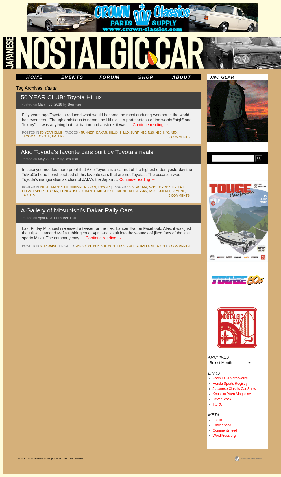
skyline (178, 191)
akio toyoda (159, 187)
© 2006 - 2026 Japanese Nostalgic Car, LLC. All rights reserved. (51, 458)
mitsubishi (73, 187)
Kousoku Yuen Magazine (232, 394)
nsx (152, 191)
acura (141, 187)
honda (65, 191)
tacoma (28, 136)
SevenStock (222, 399)
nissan (90, 187)
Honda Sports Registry (230, 383)
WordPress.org (224, 436)
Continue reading (151, 124)
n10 (143, 132)
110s (130, 187)
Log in (217, 420)
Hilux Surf (129, 132)
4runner (86, 132)
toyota (43, 136)
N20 (151, 132)
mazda (56, 187)
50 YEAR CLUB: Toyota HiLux (61, 97)
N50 (174, 132)
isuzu (44, 187)
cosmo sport (33, 191)
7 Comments (179, 246)
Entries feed (222, 425)
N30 (158, 132)
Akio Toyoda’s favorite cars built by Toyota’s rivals (87, 151)
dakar (101, 132)
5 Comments (179, 195)
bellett (179, 187)
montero (125, 191)
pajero (163, 191)
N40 (166, 132)
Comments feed (225, 430)
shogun (158, 245)
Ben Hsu (74, 104)
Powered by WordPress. (251, 458)
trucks (57, 136)
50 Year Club (51, 132)
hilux (113, 132)
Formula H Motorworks (230, 378)
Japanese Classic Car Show (234, 389)
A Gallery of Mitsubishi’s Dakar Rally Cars (77, 210)
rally (144, 245)
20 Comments (178, 137)
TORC (218, 404)
